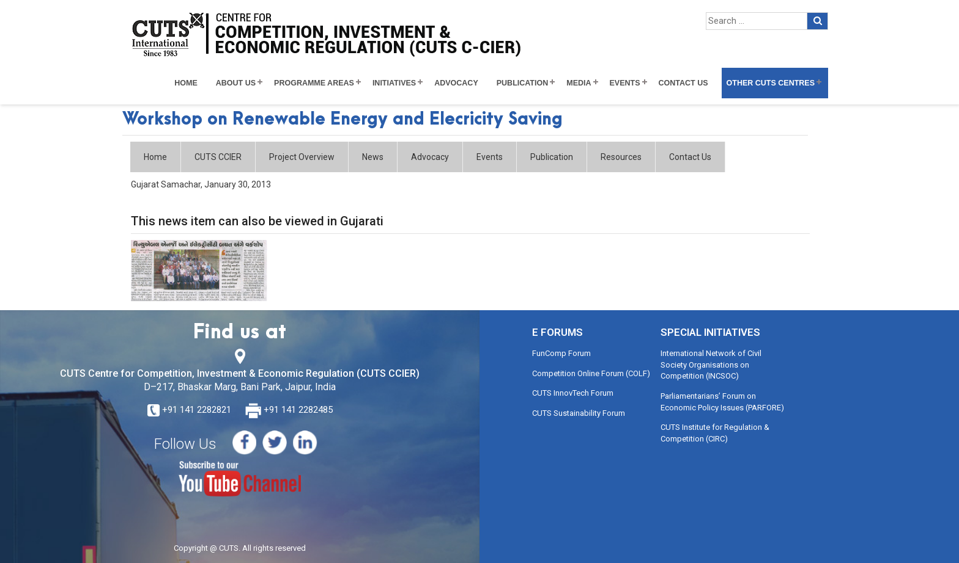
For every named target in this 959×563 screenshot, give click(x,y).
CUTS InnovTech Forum (572, 393)
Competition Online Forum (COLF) (591, 373)
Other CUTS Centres (771, 83)
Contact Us (683, 83)
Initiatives (394, 83)
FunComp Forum (561, 353)
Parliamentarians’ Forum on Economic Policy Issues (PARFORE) (722, 401)
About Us (236, 83)
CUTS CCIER (218, 157)
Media (578, 83)
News (372, 157)
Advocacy (456, 83)
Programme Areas (314, 83)
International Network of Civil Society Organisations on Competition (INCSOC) (711, 364)
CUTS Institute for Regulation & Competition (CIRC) (715, 433)
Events (625, 83)
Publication (523, 83)
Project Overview (302, 157)
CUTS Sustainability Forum (578, 413)
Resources (621, 157)
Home (186, 83)
